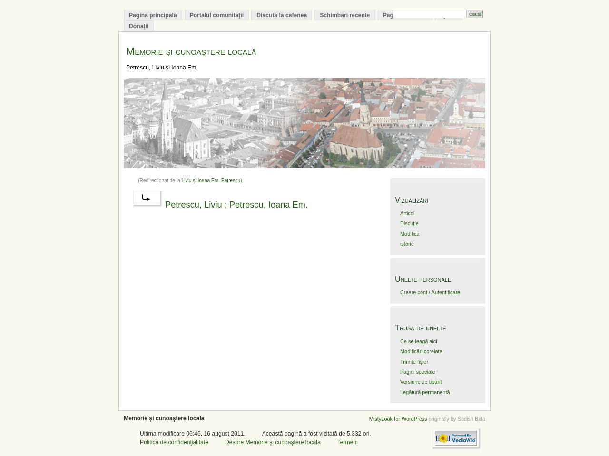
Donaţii (138, 26)
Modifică (410, 234)
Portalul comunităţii (217, 15)
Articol (407, 213)
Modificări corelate (421, 351)
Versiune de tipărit (421, 382)
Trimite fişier (414, 362)
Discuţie (409, 223)
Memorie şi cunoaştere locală (191, 51)
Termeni (347, 442)
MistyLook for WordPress (398, 419)
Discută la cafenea (281, 15)
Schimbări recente (345, 15)
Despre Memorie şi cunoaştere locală (273, 442)
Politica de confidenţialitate (174, 442)
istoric (407, 244)
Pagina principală (153, 15)
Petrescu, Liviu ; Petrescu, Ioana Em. (236, 204)
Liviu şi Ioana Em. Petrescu (211, 180)
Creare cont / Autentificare (430, 292)
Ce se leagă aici (418, 341)
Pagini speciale (417, 372)
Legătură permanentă (425, 392)
